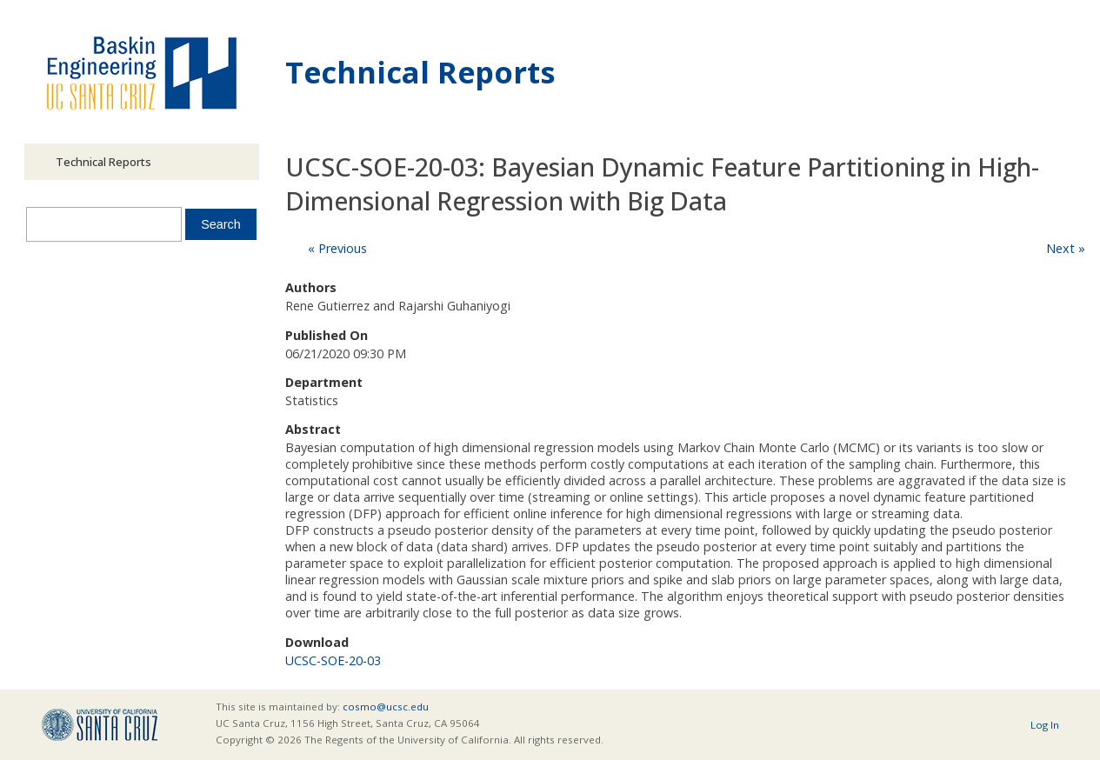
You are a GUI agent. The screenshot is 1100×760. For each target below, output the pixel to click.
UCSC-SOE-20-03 (333, 660)
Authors (311, 287)
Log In (1044, 724)
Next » (1065, 248)
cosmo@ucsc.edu (386, 706)
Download (317, 642)
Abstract (313, 429)
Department (324, 382)
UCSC (99, 725)
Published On (326, 335)
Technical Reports (420, 71)
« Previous (337, 248)
